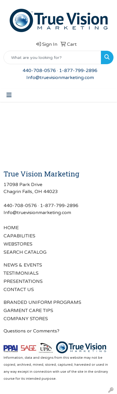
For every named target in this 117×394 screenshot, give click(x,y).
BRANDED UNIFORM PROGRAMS (42, 302)
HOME (11, 228)
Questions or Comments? (31, 331)
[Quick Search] (52, 57)
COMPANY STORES (26, 319)
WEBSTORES (18, 244)
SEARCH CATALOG (25, 252)
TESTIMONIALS (21, 273)
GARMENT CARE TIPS (28, 311)
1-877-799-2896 (78, 70)
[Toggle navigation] (9, 95)
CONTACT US (19, 290)
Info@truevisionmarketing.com (60, 77)
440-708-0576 (39, 70)
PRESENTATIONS (23, 281)
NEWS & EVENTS (23, 265)
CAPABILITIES (19, 236)
